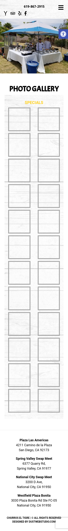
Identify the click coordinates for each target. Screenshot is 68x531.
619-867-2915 (34, 6)
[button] (63, 34)
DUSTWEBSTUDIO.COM (42, 521)
